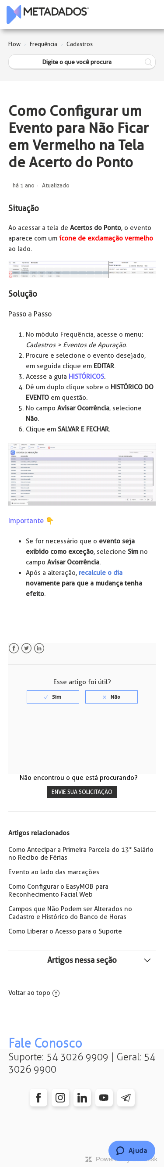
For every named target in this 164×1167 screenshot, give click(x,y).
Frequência (43, 44)
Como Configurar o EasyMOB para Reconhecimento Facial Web (58, 890)
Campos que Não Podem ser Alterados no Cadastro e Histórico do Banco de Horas (70, 913)
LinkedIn (39, 648)
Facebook (13, 648)
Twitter (26, 648)
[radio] (53, 697)
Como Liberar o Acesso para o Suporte (65, 931)
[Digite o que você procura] (82, 62)
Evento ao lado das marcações (53, 872)
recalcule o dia (100, 573)
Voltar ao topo (33, 993)
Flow (14, 44)
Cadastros (79, 44)
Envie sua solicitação (82, 792)
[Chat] (131, 1151)
